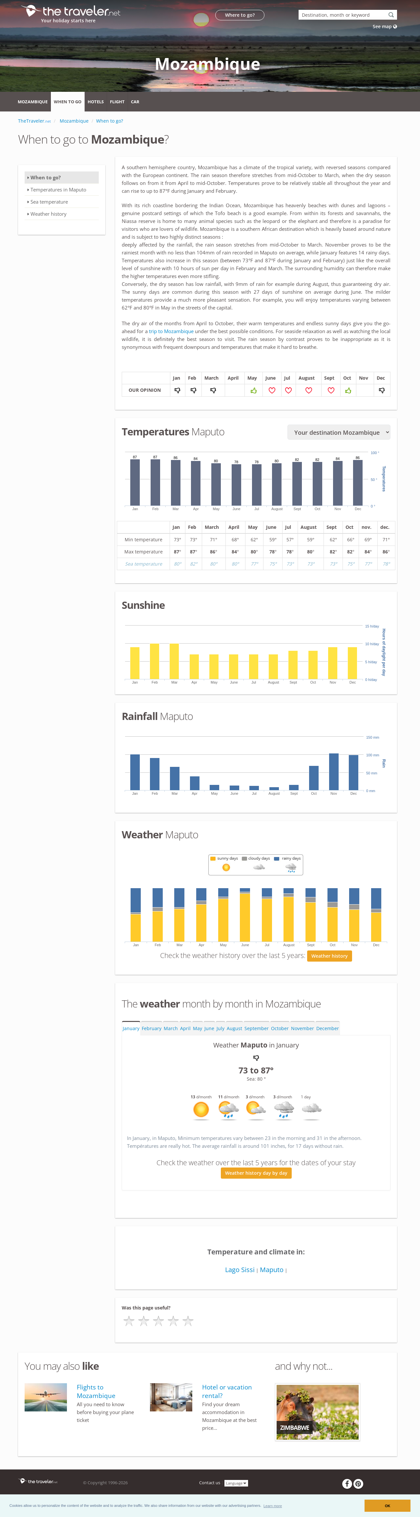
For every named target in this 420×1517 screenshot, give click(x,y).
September (256, 1028)
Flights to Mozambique (96, 1391)
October (280, 1028)
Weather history (329, 956)
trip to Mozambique (171, 331)
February (151, 1028)
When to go (67, 102)
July (220, 1028)
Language (236, 1482)
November (302, 1028)
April (185, 1028)
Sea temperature (49, 201)
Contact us (209, 1483)
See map (385, 26)
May (197, 1028)
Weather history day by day (256, 1173)
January (131, 1028)
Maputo (272, 1269)
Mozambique (33, 102)
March (171, 1028)
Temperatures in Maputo (58, 189)
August (234, 1028)
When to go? (46, 177)
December (327, 1028)
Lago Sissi (240, 1269)
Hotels (96, 102)
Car (135, 102)
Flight (117, 102)
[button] (273, 1505)
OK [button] (387, 1506)
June (209, 1028)
